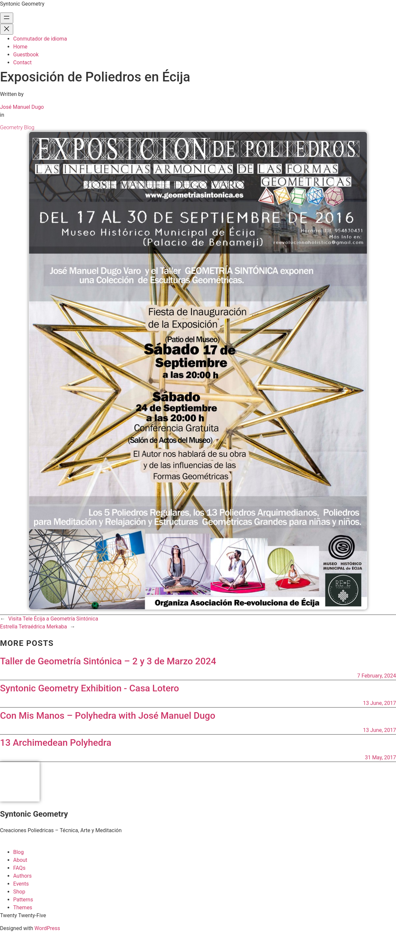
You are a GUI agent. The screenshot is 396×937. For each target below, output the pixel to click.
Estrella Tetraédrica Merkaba (33, 626)
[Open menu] (6, 18)
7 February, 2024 (376, 676)
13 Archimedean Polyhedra (55, 742)
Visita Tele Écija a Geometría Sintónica (53, 619)
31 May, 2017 (380, 757)
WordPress (47, 928)
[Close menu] (6, 29)
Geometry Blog (17, 127)
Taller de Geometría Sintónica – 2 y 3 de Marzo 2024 (108, 661)
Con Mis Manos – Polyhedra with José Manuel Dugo (107, 715)
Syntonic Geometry (22, 4)
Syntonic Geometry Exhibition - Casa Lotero (89, 688)
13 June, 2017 (379, 703)
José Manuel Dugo (22, 107)
